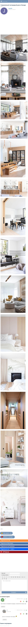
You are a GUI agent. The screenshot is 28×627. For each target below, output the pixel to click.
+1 (26, 610)
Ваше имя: (3, 573)
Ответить (3, 606)
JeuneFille (10, 8)
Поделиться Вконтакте (7, 543)
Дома (1, 6)
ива (5, 598)
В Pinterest (6, 552)
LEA (7, 610)
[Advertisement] (14, 22)
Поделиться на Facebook (7, 546)
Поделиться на (7, 549)
